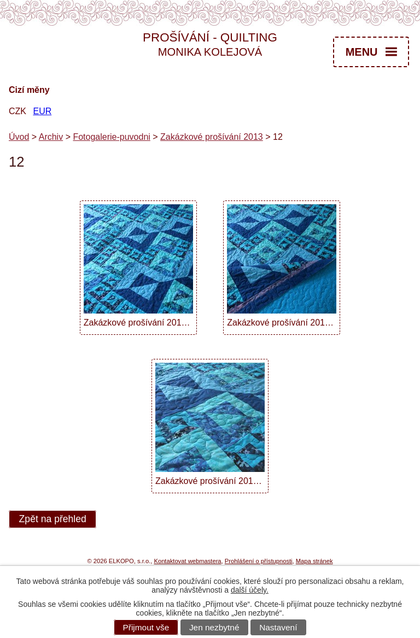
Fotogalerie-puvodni (111, 136)
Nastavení (278, 627)
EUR (42, 111)
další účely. (250, 590)
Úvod (19, 136)
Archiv (51, 136)
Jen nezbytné (214, 627)
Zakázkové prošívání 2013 (211, 136)
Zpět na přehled (52, 519)
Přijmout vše (146, 627)
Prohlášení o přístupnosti (259, 561)
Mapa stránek (314, 561)
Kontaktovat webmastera (187, 561)
